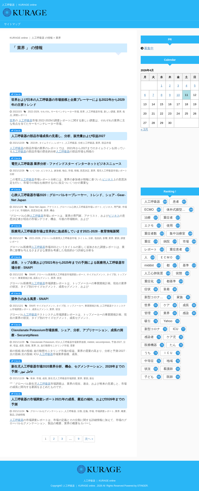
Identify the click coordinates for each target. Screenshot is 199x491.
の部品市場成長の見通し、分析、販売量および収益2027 (58, 136)
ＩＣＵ (171, 353)
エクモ (152, 225)
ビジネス (107, 179)
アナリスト (53, 207)
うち (151, 353)
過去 (91, 378)
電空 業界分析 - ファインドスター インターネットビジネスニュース (66, 163)
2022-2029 (33, 111)
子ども (152, 377)
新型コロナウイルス (158, 297)
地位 (64, 170)
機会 (52, 210)
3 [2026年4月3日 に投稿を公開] (178, 85)
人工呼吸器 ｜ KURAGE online (100, 480)
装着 (170, 289)
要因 (117, 238)
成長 (21, 345)
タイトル (82, 238)
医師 (173, 377)
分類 (79, 411)
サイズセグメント (96, 274)
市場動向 (25, 210)
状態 (182, 273)
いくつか (35, 170)
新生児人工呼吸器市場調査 (62, 378)
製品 (12, 414)
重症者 (171, 218)
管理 (151, 313)
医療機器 (154, 345)
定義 (85, 411)
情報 (76, 170)
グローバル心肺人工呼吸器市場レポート (81, 207)
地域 (173, 361)
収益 (15, 345)
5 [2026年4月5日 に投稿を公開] (195, 85)
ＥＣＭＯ (170, 257)
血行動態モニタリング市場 (55, 345)
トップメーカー (75, 305)
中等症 (152, 361)
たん (176, 345)
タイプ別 (111, 274)
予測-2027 (116, 342)
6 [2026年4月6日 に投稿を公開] (145, 94)
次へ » (89, 438)
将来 (32, 378)
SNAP (32, 274)
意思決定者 (37, 210)
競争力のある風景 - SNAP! (30, 299)
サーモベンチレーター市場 (65, 111)
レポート (59, 143)
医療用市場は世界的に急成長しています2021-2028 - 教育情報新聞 (65, 231)
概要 (123, 411)
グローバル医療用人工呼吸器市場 (59, 238)
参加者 (57, 170)
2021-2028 (34, 238)
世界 (82, 111)
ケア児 (175, 337)
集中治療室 (181, 233)
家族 (183, 297)
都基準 (175, 281)
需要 (72, 345)
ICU (179, 329)
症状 (151, 289)
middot (90, 342)
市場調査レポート (104, 411)
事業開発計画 (25, 278)
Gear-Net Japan (37, 207)
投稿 (27, 345)
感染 (189, 313)
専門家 (117, 207)
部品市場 (106, 143)
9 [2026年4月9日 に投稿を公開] (170, 94)
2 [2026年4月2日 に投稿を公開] (170, 85)
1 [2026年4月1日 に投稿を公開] (161, 85)
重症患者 (179, 249)
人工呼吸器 (25, 120)
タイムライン (46, 143)
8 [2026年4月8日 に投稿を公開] (161, 94)
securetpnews (103, 342)
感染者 (152, 337)
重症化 (152, 281)
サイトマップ (12, 24)
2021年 (34, 143)
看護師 (171, 369)
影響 (105, 238)
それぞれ (45, 111)
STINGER (142, 485)
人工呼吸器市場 (94, 111)
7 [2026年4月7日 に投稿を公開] (153, 94)
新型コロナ (155, 329)
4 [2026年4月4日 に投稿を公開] (186, 85)
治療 (151, 218)
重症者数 (154, 233)
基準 (189, 265)
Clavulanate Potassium (42, 342)
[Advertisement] (68, 71)
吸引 (151, 321)
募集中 (149, 48)
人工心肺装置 (157, 273)
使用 (173, 225)
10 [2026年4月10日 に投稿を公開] (178, 94)
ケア (170, 305)
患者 (179, 202)
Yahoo (171, 321)
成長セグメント (41, 278)
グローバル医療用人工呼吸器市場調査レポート (61, 274)
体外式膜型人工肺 (180, 210)
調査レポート (20, 115)
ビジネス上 (47, 170)
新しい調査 (109, 111)
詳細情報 (20, 414)
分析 (90, 238)
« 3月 (144, 129)
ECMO (152, 210)
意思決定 (84, 170)
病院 (170, 241)
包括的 (97, 238)
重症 (151, 241)
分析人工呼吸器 (86, 143)
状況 (59, 278)
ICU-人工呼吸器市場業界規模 (71, 342)
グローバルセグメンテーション (46, 411)
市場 (70, 170)
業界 (119, 111)
